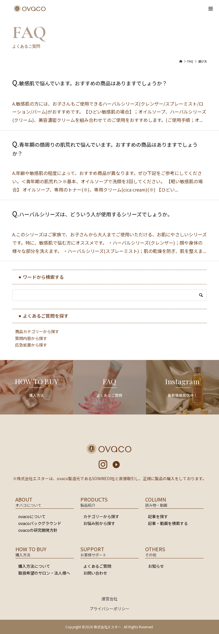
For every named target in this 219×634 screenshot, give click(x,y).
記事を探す (158, 516)
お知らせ (156, 566)
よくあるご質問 (97, 566)
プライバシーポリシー (109, 608)
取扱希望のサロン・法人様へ (44, 573)
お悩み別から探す (99, 523)
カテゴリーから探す (101, 516)
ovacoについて (32, 516)
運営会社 (109, 598)
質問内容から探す (31, 338)
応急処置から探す (31, 345)
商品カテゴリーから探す (37, 331)
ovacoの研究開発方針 (38, 530)
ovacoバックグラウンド (39, 523)
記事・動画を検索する (168, 523)
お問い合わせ (95, 573)
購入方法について (34, 566)
